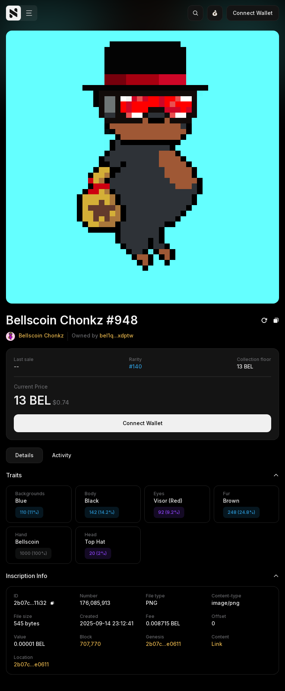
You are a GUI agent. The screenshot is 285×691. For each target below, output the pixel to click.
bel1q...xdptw (117, 335)
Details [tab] (24, 455)
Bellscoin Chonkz (41, 335)
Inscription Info (142, 576)
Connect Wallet (253, 13)
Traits (142, 475)
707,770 (90, 644)
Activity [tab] (61, 455)
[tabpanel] (142, 570)
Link (217, 644)
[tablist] (43, 455)
